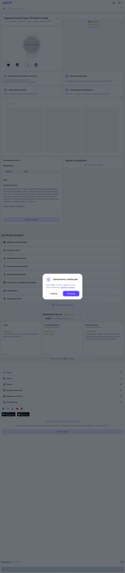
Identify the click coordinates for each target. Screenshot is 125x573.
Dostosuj (53, 294)
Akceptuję (71, 294)
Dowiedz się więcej (67, 287)
